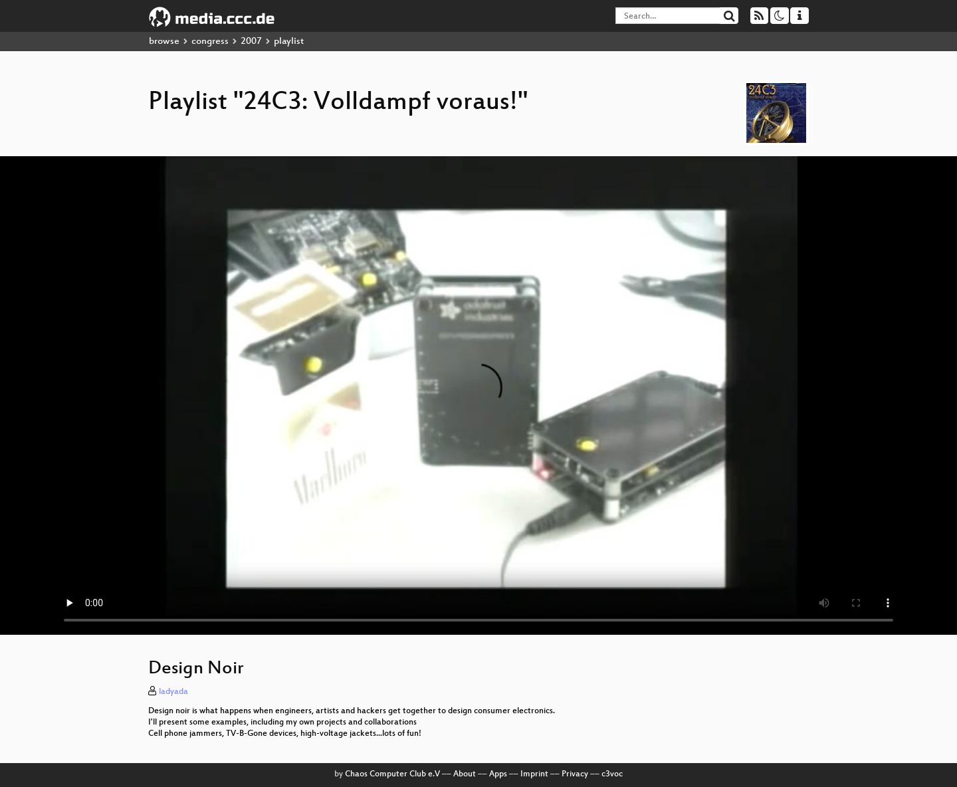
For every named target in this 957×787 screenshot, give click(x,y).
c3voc (612, 774)
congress (210, 41)
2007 (251, 41)
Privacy (575, 774)
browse (164, 41)
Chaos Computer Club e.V (392, 774)
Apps (498, 774)
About (464, 774)
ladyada (173, 692)
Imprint (534, 774)
